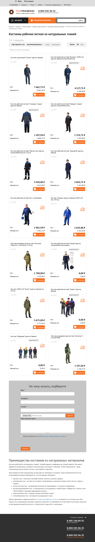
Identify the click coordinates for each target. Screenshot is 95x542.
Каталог (19, 20)
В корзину (40, 94)
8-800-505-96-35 (47, 11)
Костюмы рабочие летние (56, 26)
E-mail (24, 407)
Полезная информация (53, 5)
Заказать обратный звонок (75, 537)
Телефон (25, 398)
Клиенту (24, 5)
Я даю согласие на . (44, 436)
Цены (40, 5)
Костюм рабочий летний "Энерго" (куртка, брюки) (66, 290)
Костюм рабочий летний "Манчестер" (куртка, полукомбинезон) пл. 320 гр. (27, 152)
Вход (19, 1)
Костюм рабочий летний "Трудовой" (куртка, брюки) (67, 152)
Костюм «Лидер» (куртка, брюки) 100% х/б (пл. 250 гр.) (67, 199)
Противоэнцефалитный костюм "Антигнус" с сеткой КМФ (67, 337)
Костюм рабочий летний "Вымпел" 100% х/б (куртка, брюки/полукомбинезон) (67, 58)
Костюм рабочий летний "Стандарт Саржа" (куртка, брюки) (26, 105)
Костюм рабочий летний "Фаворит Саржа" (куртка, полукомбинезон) (66, 105)
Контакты (67, 5)
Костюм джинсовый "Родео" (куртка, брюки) (27, 57)
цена (48, 44)
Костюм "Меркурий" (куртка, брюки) (23, 336)
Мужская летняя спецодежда (19, 50)
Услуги (32, 5)
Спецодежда (26, 26)
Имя (23, 390)
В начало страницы (77, 517)
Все (82, 44)
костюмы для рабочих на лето (47, 499)
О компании (14, 5)
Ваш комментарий (28, 418)
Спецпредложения (43, 20)
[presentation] (55, 443)
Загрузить (70, 415)
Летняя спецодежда (39, 26)
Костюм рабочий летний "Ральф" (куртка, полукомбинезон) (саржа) (66, 244)
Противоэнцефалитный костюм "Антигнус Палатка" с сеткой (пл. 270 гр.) (26, 244)
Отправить (25, 449)
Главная (11, 26)
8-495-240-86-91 (75, 520)
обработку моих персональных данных (51, 436)
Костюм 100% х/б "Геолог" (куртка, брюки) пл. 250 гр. (27, 290)
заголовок (55, 44)
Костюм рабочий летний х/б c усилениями (26, 198)
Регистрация (28, 1)
